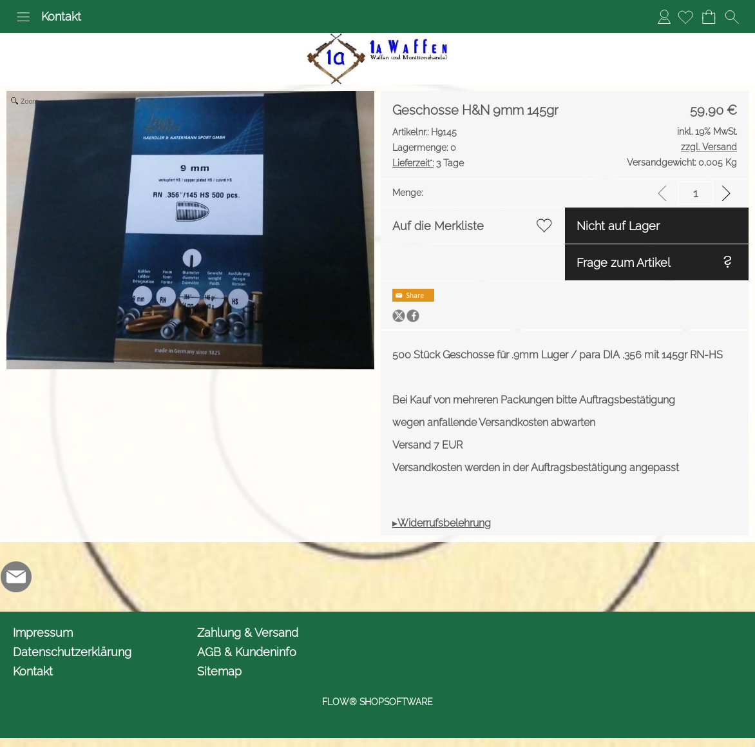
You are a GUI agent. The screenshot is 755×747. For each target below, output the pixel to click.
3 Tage (428, 163)
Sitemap (219, 671)
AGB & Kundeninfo (246, 652)
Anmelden (664, 16)
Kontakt (61, 16)
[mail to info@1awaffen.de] (16, 577)
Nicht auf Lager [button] (618, 226)
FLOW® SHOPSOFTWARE (377, 702)
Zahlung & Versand (247, 632)
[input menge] (695, 193)
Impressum (43, 632)
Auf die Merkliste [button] (438, 226)
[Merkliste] (685, 16)
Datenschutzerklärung (72, 652)
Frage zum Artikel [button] (624, 262)
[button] (23, 16)
